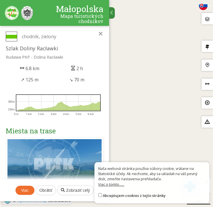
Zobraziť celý (75, 190)
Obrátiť (45, 190)
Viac (25, 190)
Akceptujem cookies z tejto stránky (134, 195)
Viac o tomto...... (111, 184)
